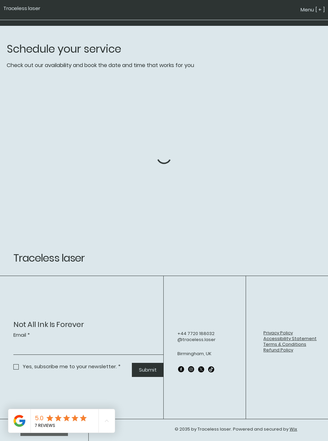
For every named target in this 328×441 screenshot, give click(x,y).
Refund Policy (278, 350)
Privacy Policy (278, 333)
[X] (201, 369)
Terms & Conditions (284, 344)
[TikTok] (211, 369)
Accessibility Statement (290, 338)
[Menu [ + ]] (299, 9)
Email (21, 335)
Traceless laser (49, 258)
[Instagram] (191, 369)
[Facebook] (181, 369)
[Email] (86, 348)
